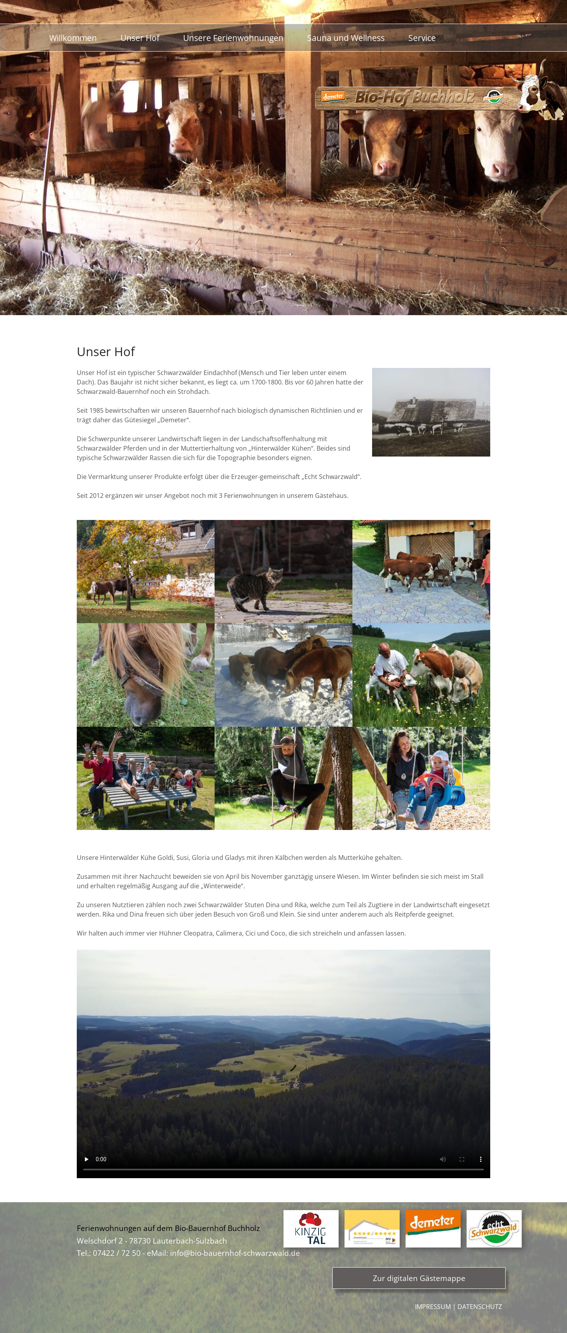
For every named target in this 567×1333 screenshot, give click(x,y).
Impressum (433, 1306)
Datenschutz (480, 1306)
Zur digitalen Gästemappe (419, 1278)
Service (422, 37)
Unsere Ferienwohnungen (233, 37)
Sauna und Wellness (346, 37)
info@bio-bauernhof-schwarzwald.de (235, 1253)
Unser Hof (139, 37)
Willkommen (73, 37)
